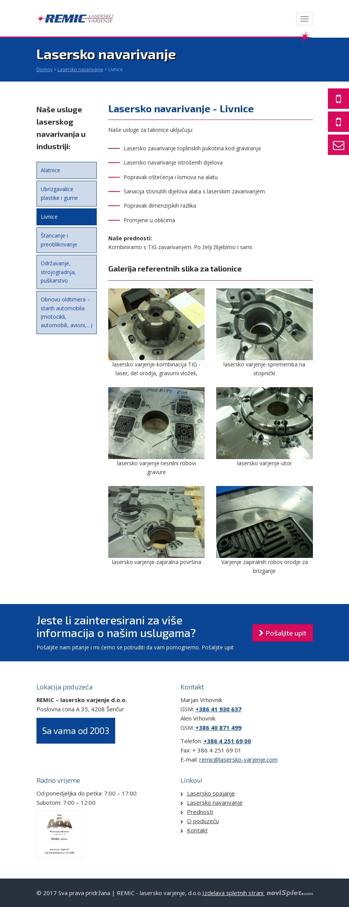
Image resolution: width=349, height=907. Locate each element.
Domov (44, 69)
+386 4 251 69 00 (227, 741)
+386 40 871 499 (218, 727)
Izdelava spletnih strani (257, 893)
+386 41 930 (212, 709)
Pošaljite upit (282, 633)
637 (235, 709)
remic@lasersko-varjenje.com (238, 759)
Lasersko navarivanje (80, 69)
